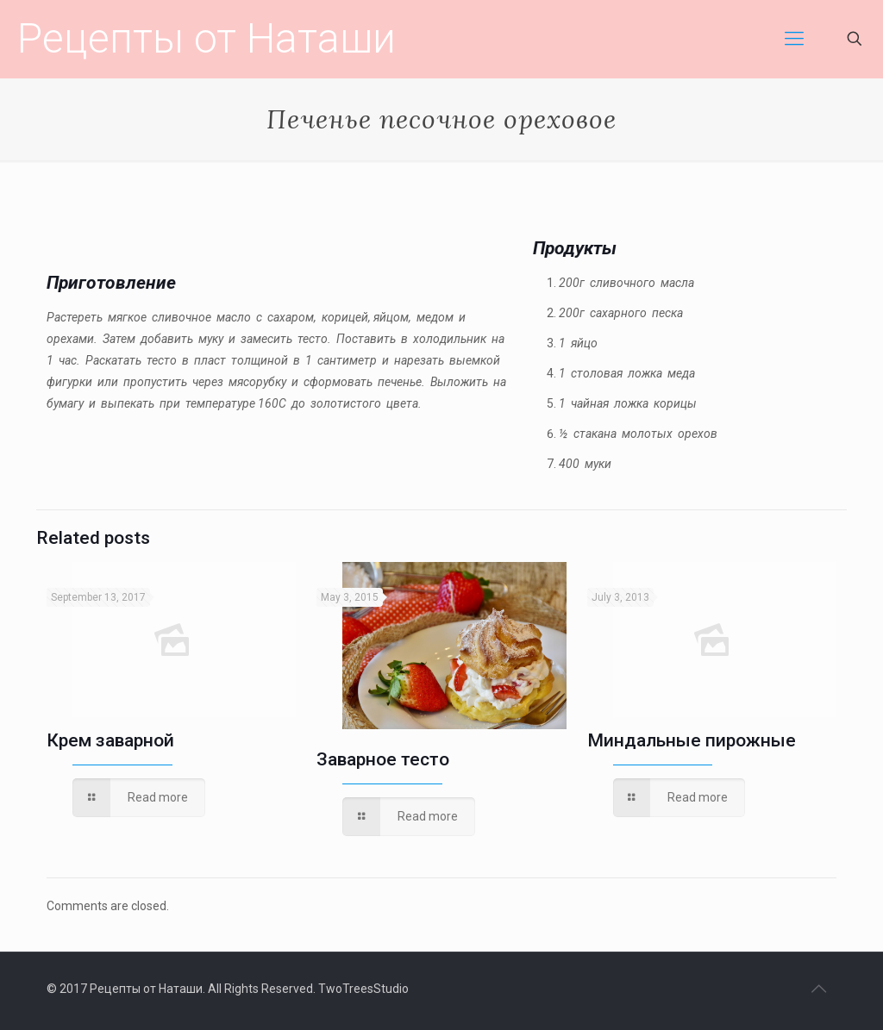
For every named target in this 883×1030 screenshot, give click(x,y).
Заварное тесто (382, 759)
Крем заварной (110, 740)
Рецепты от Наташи (206, 38)
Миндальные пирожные (691, 740)
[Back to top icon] (818, 989)
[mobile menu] (794, 38)
